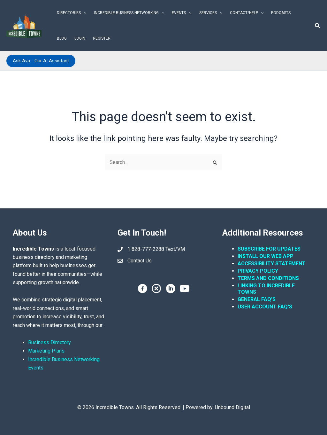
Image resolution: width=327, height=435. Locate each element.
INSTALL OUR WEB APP (265, 256)
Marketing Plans (46, 351)
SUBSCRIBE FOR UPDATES (269, 249)
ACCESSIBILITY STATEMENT (272, 263)
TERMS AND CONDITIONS (269, 278)
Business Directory (49, 342)
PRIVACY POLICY (258, 271)
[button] (83, 13)
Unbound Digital (232, 407)
